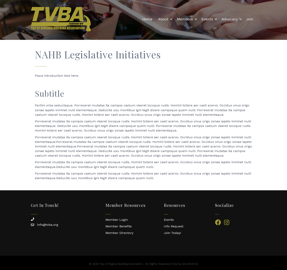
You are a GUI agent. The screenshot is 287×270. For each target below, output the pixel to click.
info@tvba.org (47, 225)
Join (249, 19)
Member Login (116, 220)
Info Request (173, 226)
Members (185, 19)
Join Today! (172, 233)
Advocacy (230, 19)
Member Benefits (118, 226)
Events (207, 19)
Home (147, 19)
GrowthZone (190, 263)
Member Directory (119, 233)
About (163, 19)
